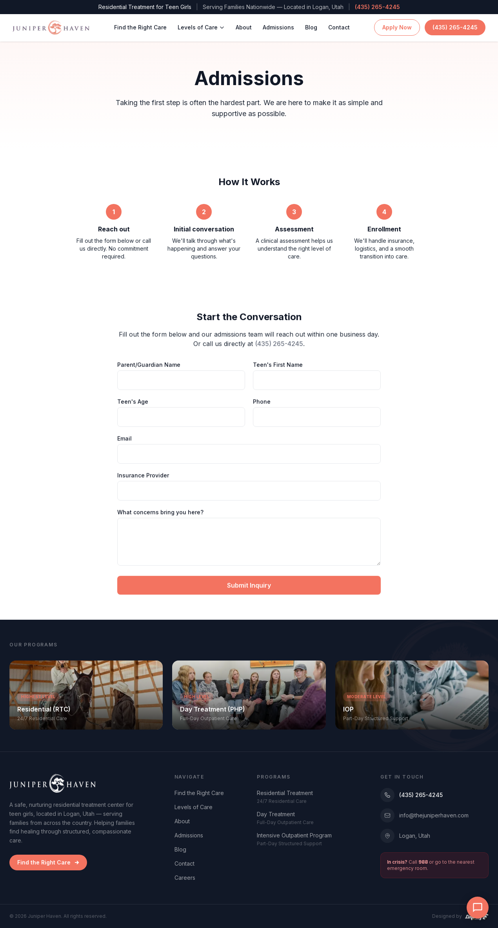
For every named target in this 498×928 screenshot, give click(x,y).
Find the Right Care (140, 24)
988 (423, 862)
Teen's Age (132, 403)
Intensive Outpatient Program (294, 835)
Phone (262, 403)
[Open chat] (478, 908)
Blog (311, 24)
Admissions (278, 24)
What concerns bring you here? (160, 513)
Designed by (460, 916)
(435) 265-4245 (377, 7)
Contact (339, 24)
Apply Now (397, 24)
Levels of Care (201, 24)
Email (124, 440)
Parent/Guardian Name (148, 366)
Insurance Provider (143, 476)
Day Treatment (276, 814)
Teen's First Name (278, 366)
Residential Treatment (285, 793)
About (244, 24)
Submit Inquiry (249, 587)
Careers (184, 877)
